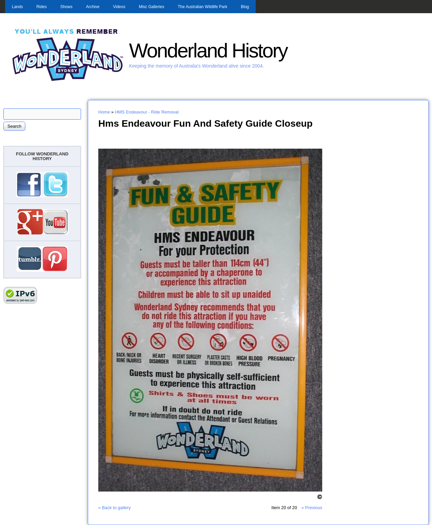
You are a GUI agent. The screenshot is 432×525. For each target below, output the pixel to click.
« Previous (311, 507)
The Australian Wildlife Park (202, 6)
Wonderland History (208, 50)
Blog (245, 6)
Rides (41, 6)
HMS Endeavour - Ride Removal (147, 112)
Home (104, 112)
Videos (119, 6)
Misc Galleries (151, 6)
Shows (66, 6)
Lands (17, 6)
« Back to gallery (114, 507)
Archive (92, 6)
